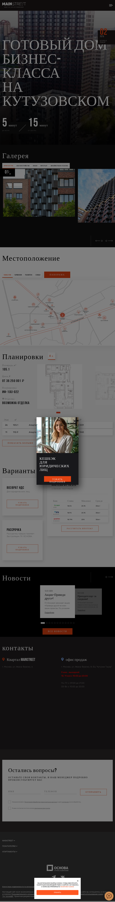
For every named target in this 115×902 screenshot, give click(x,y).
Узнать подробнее (57, 480)
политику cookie (67, 887)
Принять (57, 892)
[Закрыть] (77, 880)
